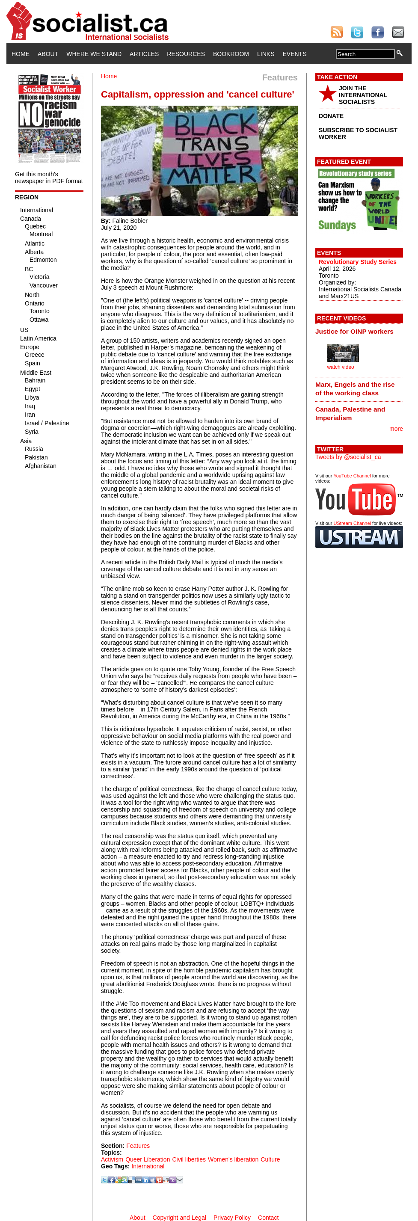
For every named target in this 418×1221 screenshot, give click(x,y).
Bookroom (231, 53)
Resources (186, 53)
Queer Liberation (147, 1159)
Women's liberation (233, 1159)
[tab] (359, 331)
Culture (270, 1159)
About (48, 53)
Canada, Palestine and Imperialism (350, 413)
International (147, 1166)
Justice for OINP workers (354, 331)
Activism (112, 1159)
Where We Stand (94, 53)
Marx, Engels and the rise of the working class (355, 389)
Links (265, 53)
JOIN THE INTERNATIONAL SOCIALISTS (363, 95)
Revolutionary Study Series (358, 261)
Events (294, 53)
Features (138, 1145)
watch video (340, 367)
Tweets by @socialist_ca (348, 456)
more (396, 428)
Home (21, 53)
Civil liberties (189, 1159)
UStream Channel (352, 523)
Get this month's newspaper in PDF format (49, 177)
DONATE (331, 116)
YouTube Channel (352, 475)
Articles (144, 53)
